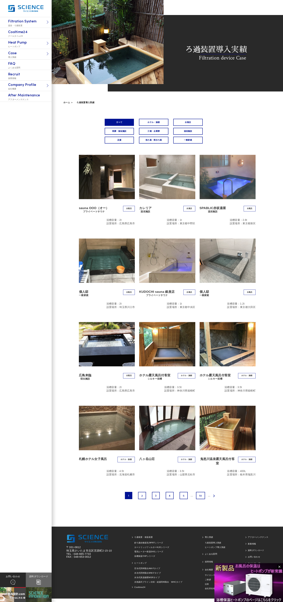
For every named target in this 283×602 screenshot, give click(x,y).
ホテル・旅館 (148, 122)
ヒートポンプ (140, 566)
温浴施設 (148, 132)
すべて (117, 122)
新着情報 (252, 547)
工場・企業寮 (117, 132)
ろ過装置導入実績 (85, 102)
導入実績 (209, 540)
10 (200, 499)
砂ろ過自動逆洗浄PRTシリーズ (148, 546)
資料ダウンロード (256, 554)
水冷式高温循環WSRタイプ (147, 581)
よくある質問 (211, 557)
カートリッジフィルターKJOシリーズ (151, 550)
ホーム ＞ (68, 102)
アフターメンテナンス (258, 540)
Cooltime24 (139, 591)
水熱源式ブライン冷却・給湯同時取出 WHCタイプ (158, 585)
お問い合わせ (254, 560)
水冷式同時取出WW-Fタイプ (147, 576)
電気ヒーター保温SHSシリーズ (148, 555)
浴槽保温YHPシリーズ (144, 559)
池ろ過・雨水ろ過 (211, 132)
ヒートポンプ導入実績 (215, 550)
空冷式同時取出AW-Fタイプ (147, 572)
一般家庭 (117, 142)
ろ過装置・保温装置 (143, 540)
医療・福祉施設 (210, 122)
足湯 (179, 132)
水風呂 (179, 122)
